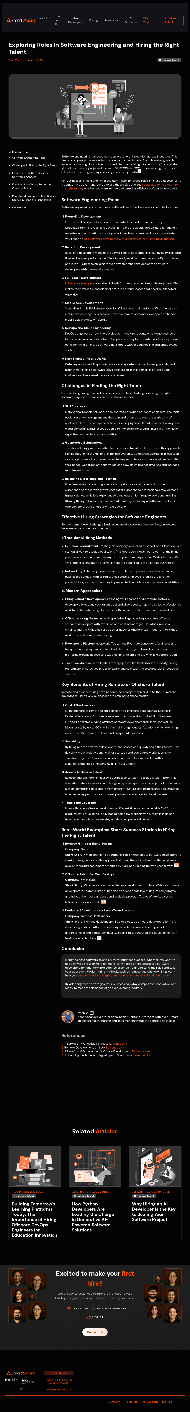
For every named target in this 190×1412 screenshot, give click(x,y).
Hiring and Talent (24, 1195)
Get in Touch (59, 1373)
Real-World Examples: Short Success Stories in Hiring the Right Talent (33, 198)
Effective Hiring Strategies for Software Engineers (28, 174)
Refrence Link (118, 1044)
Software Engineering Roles (27, 158)
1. (62, 1044)
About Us (43, 20)
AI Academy (131, 20)
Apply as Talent (170, 20)
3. (103, 901)
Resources (111, 20)
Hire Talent (147, 20)
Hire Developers (75, 20)
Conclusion (17, 208)
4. (99, 937)
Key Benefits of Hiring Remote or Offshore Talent (30, 186)
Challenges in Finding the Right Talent (33, 165)
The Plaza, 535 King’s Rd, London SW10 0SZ (59, 1381)
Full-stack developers (79, 283)
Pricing (93, 20)
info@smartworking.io (59, 1389)
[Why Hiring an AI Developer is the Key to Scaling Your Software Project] (155, 1193)
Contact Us (95, 1332)
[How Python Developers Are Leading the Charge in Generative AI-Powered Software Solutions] (95, 1193)
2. (62, 1047)
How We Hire (57, 20)
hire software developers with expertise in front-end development (129, 239)
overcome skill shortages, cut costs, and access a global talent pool (123, 975)
